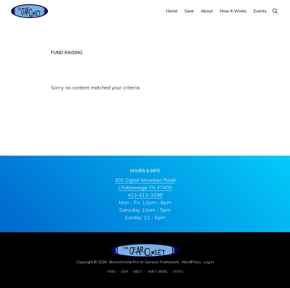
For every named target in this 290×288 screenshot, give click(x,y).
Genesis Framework (162, 262)
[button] (275, 11)
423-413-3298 (145, 195)
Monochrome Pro (124, 262)
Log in (209, 262)
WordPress (191, 262)
